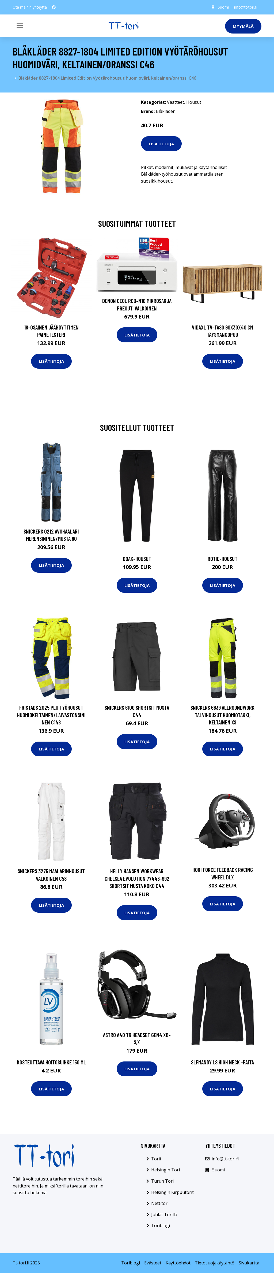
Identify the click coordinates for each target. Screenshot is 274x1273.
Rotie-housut (222, 558)
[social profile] (54, 7)
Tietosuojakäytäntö (214, 1263)
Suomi (223, 7)
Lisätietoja (161, 143)
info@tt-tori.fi (245, 7)
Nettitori (160, 1203)
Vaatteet (175, 102)
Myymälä (243, 26)
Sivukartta (249, 1263)
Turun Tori (162, 1181)
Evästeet (152, 1263)
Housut (193, 102)
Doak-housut (137, 558)
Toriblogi (160, 1225)
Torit (156, 1159)
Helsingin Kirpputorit (172, 1192)
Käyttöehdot (178, 1263)
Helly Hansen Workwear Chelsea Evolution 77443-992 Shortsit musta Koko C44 (137, 878)
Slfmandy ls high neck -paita (222, 1062)
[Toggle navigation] (20, 25)
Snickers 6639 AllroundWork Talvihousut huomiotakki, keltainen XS (222, 715)
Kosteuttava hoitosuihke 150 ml (51, 1062)
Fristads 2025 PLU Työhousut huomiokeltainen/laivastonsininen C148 (51, 715)
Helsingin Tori (165, 1170)
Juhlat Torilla (164, 1215)
